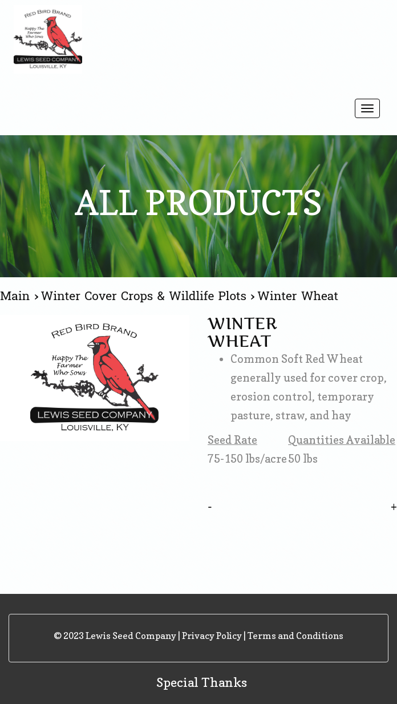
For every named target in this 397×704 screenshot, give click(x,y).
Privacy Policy (212, 635)
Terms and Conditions (295, 635)
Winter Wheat (297, 296)
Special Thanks (201, 682)
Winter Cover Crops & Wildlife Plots (146, 296)
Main (17, 296)
